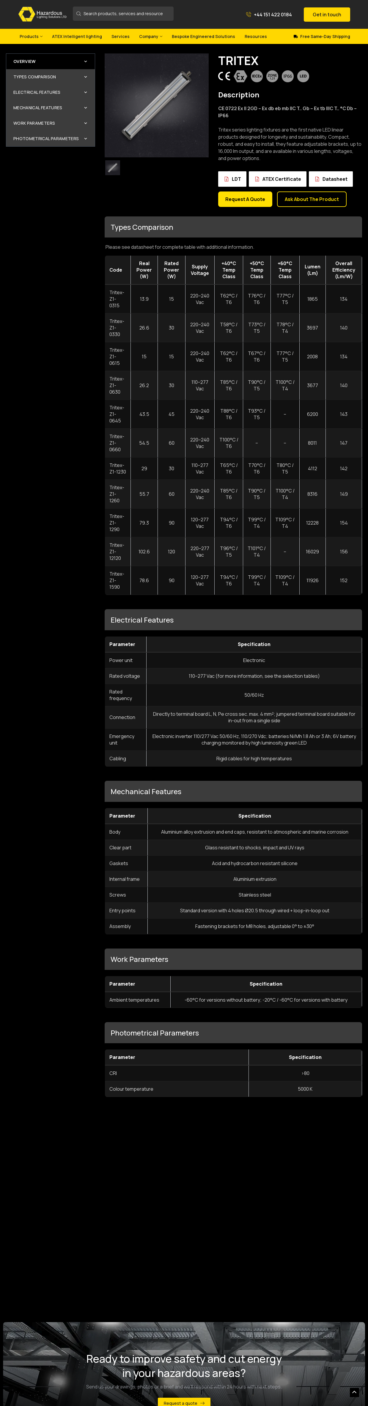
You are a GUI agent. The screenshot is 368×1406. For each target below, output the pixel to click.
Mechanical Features (50, 107)
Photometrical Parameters (50, 138)
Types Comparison (50, 77)
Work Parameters (50, 123)
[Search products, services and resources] (124, 13)
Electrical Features (50, 92)
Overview (50, 61)
